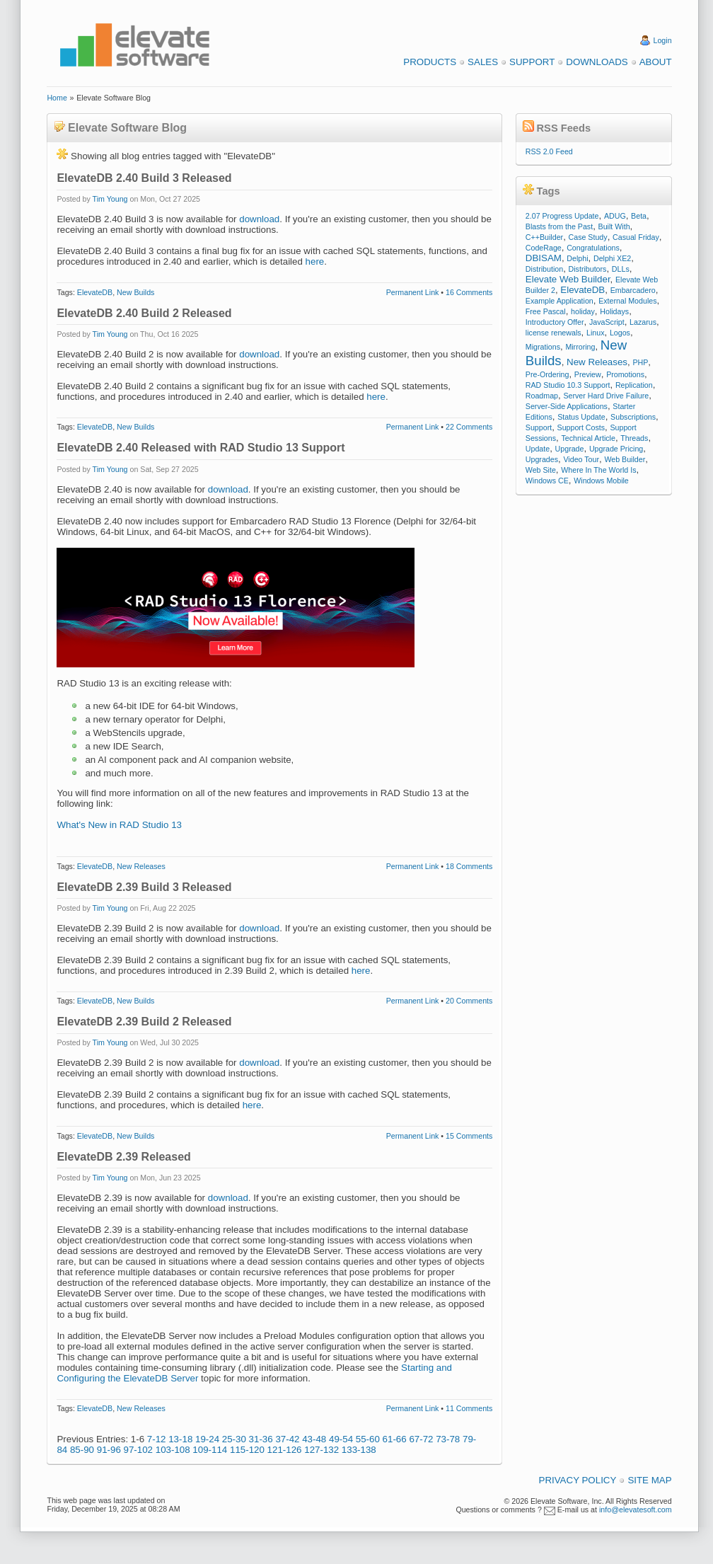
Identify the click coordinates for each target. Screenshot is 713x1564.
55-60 (368, 1439)
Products (429, 62)
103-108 (173, 1449)
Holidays (614, 311)
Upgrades (542, 459)
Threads (634, 438)
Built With (614, 226)
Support (532, 62)
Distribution (544, 269)
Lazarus (643, 322)
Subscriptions (633, 417)
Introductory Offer (555, 322)
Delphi (577, 258)
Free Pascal (546, 311)
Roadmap (542, 395)
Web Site (541, 470)
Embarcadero (633, 290)
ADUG (615, 216)
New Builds (135, 292)
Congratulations (593, 247)
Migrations (543, 347)
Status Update (581, 417)
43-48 (314, 1439)
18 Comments (469, 866)
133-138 (359, 1449)
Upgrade (569, 448)
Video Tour (581, 459)
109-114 (209, 1449)
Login (663, 40)
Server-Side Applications (567, 406)
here (315, 261)
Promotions (625, 374)
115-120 (247, 1449)
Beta (639, 216)
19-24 (207, 1439)
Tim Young (110, 199)
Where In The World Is (598, 470)
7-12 (156, 1439)
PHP (640, 362)
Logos (620, 332)
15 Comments (469, 1136)
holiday (583, 311)
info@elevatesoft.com (635, 1509)
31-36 (261, 1439)
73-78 (448, 1439)
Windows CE (547, 480)
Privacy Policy (578, 1480)
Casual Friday (636, 237)
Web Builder (624, 459)
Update (538, 448)
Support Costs (581, 427)
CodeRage (544, 247)
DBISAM (544, 258)
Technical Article (588, 438)
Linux (595, 332)
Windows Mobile (601, 480)
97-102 (138, 1449)
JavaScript (607, 322)
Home (56, 97)
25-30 (234, 1439)
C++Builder (544, 237)
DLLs (621, 269)
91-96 (109, 1449)
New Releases (141, 866)
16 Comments (469, 292)
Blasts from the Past (559, 226)
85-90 (82, 1449)
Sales (483, 62)
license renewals (553, 332)
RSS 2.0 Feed (549, 151)
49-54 (341, 1439)
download (259, 219)
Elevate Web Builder (568, 279)
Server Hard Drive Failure (606, 395)
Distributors (588, 269)
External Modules (627, 301)
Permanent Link (412, 292)
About (655, 62)
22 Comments (469, 426)
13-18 (180, 1439)
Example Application (559, 301)
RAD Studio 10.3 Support (568, 385)
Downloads (596, 62)
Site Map (649, 1480)
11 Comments (469, 1408)
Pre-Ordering (547, 374)
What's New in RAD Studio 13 (119, 825)
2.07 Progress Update (562, 216)
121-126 (284, 1449)
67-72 (421, 1439)
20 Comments (469, 1000)
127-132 (321, 1449)
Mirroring (580, 347)
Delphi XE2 (612, 258)
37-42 (287, 1439)
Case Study (588, 237)
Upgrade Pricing (616, 448)
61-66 (395, 1439)
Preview (587, 374)
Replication (634, 385)
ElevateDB (94, 292)
